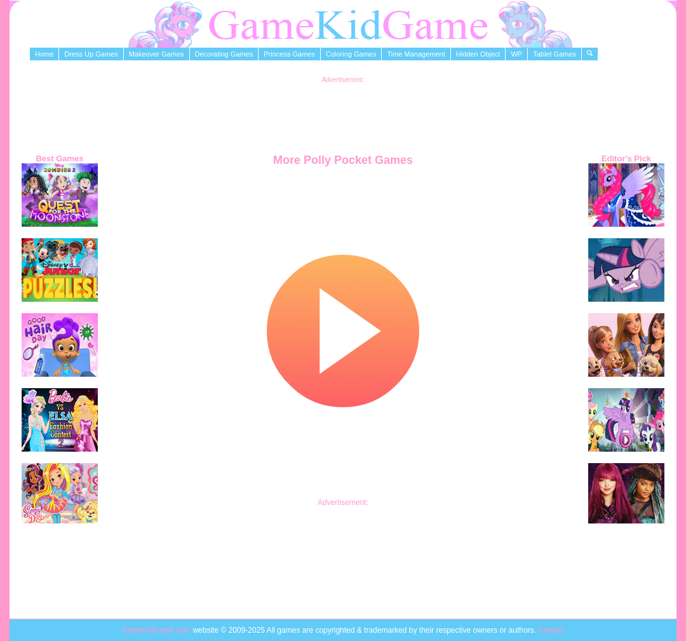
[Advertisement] (343, 111)
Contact (551, 630)
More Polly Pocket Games (343, 160)
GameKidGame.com (156, 630)
